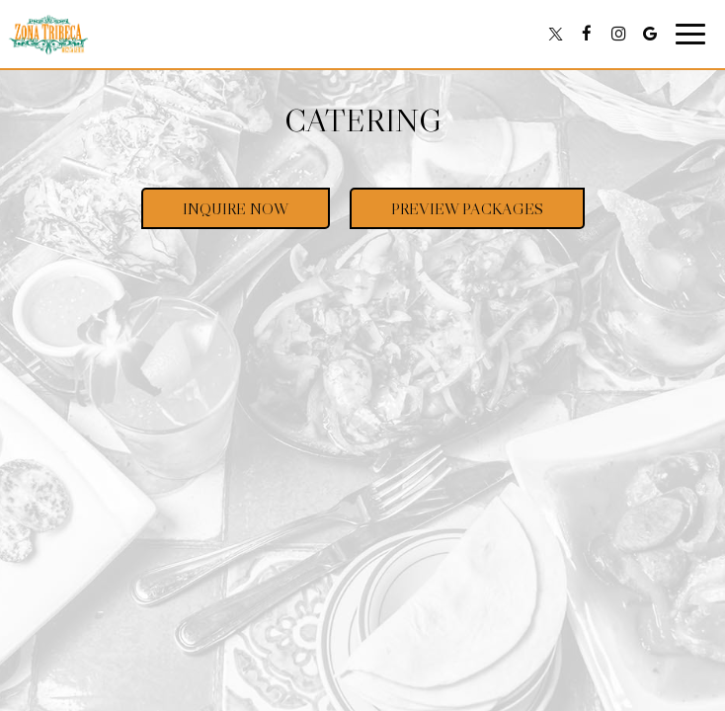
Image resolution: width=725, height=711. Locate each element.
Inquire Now (214, 213)
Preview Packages (446, 213)
